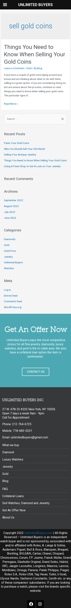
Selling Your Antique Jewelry (20, 154)
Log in (7, 289)
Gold (29, 68)
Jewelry (8, 256)
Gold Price (10, 250)
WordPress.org (12, 307)
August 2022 (11, 206)
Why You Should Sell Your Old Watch (24, 148)
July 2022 (9, 211)
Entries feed (10, 295)
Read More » (11, 103)
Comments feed (13, 301)
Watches (9, 268)
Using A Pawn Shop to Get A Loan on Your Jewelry (32, 166)
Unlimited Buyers (13, 262)
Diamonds (9, 239)
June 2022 (10, 217)
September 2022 (13, 200)
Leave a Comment (14, 68)
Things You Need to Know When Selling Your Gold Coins (34, 54)
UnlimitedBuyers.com (38, 533)
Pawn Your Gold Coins (16, 142)
